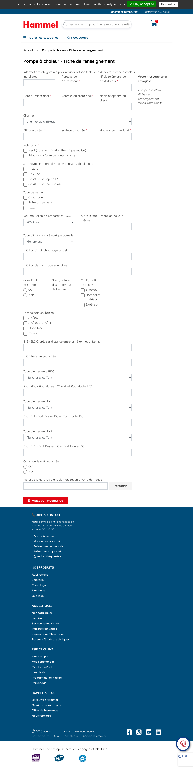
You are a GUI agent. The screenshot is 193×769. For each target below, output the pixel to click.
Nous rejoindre (42, 715)
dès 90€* (154, 2)
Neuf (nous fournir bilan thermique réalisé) (57, 150)
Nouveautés (77, 38)
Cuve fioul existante (30, 282)
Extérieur (92, 304)
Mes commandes (43, 661)
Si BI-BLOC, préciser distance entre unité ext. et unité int (61, 341)
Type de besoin (33, 192)
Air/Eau (33, 318)
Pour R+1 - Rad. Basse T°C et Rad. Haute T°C (53, 416)
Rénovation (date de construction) (51, 155)
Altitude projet (33, 130)
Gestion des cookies (94, 736)
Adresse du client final (77, 96)
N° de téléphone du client (113, 98)
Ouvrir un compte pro (46, 705)
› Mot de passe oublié (46, 541)
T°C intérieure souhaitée (39, 356)
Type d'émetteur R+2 (37, 431)
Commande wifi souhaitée (41, 461)
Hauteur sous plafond (115, 130)
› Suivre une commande (48, 546)
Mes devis (38, 672)
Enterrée (91, 289)
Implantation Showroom (48, 634)
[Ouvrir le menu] (141, 20)
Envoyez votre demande (45, 500)
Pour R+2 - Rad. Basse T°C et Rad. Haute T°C (53, 446)
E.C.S (31, 208)
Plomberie (38, 590)
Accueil (28, 50)
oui (30, 289)
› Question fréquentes (46, 556)
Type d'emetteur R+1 (37, 401)
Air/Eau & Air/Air (39, 323)
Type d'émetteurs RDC (38, 371)
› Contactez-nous (43, 536)
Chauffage (35, 197)
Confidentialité (40, 736)
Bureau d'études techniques (50, 639)
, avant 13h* (118, 2)
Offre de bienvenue (45, 710)
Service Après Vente (45, 623)
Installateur (31, 76)
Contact (65, 731)
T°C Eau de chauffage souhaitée (45, 265)
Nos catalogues (42, 612)
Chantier (29, 115)
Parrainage (39, 683)
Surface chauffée (74, 130)
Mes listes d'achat (43, 667)
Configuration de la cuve (90, 282)
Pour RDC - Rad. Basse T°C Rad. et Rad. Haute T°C (57, 386)
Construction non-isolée (44, 184)
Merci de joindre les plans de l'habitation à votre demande (62, 480)
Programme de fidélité (47, 677)
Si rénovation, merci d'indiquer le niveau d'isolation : (58, 164)
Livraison (38, 618)
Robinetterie (40, 574)
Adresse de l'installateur (71, 79)
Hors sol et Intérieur (93, 297)
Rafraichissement (40, 202)
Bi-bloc (33, 333)
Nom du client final (37, 96)
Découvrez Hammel (45, 699)
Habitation (31, 145)
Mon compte (40, 656)
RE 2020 (34, 174)
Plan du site (71, 736)
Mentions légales (85, 731)
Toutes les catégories (40, 38)
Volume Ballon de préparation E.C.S (47, 216)
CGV (56, 736)
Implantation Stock (44, 628)
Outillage (38, 595)
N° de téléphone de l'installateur (113, 79)
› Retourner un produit (47, 551)
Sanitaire (38, 579)
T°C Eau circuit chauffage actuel (45, 250)
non (31, 295)
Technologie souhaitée (38, 313)
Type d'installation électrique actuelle (48, 235)
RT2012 (33, 169)
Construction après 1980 (44, 179)
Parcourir (120, 486)
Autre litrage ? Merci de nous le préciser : (102, 218)
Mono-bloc (35, 328)
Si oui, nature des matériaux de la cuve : (62, 284)
